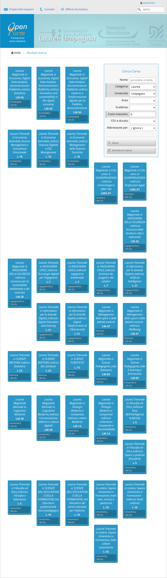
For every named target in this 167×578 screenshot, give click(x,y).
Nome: (124, 80)
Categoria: (121, 86)
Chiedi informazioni (19, 9)
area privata (147, 2)
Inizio (15, 53)
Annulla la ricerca (120, 150)
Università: (121, 93)
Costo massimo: (118, 114)
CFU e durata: (119, 121)
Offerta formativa (73, 9)
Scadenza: (122, 107)
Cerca (113, 143)
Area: (125, 100)
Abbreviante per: (117, 127)
